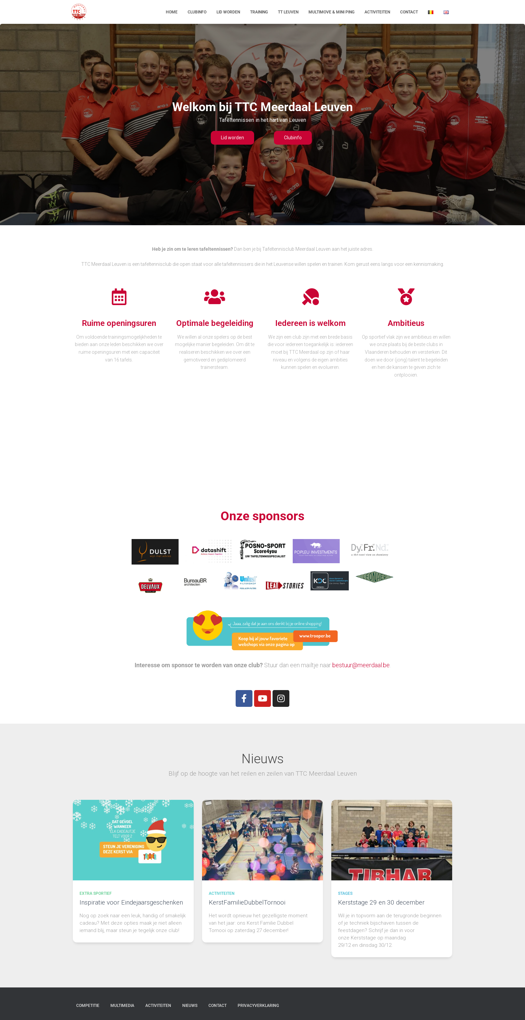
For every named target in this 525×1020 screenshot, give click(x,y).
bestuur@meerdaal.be (361, 665)
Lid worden (228, 12)
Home (172, 12)
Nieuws (189, 1005)
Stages (345, 893)
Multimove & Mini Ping (331, 12)
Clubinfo (197, 12)
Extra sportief (96, 893)
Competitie (87, 1005)
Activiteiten (377, 12)
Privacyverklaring (258, 1005)
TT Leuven (288, 12)
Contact (409, 12)
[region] (262, 124)
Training (259, 12)
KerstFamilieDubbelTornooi (247, 902)
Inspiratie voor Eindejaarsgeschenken (131, 902)
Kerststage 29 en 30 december (381, 902)
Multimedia (122, 1005)
